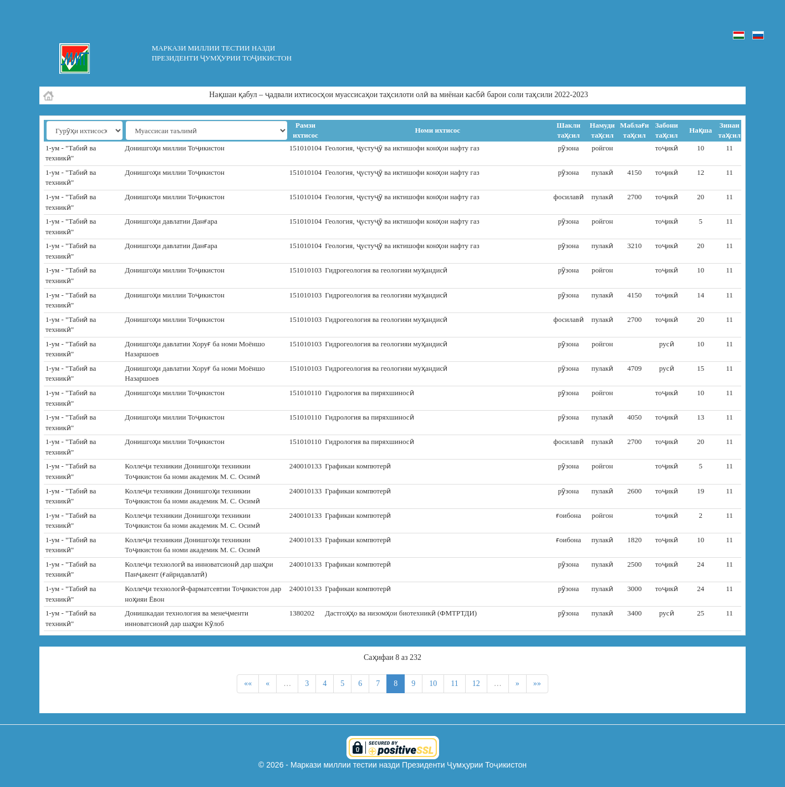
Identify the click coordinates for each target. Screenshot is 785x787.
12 (476, 683)
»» (537, 683)
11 (454, 683)
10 (433, 683)
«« (248, 683)
